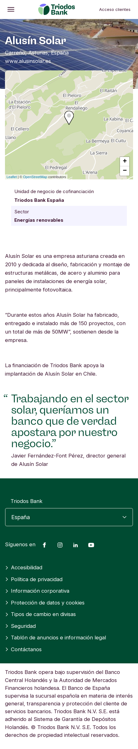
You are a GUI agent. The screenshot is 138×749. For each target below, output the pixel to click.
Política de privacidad (33, 579)
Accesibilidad (23, 567)
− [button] (125, 171)
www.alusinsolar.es (28, 61)
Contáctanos (23, 649)
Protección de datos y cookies (45, 603)
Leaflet (12, 177)
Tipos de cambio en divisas (40, 614)
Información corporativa (37, 591)
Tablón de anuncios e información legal (55, 637)
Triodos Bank (27, 501)
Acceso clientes (115, 9)
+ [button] (125, 161)
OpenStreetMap (35, 177)
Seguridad (20, 626)
